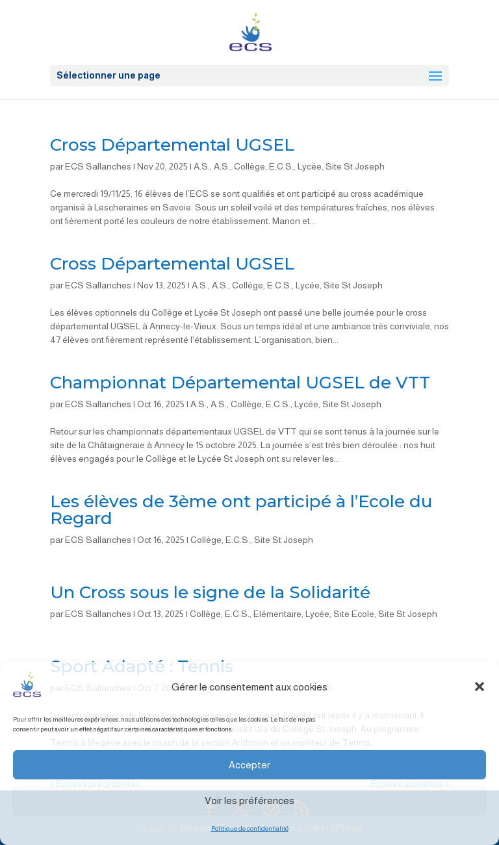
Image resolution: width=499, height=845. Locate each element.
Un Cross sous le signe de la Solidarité (210, 592)
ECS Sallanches (98, 166)
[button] (479, 686)
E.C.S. (281, 166)
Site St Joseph (355, 166)
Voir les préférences (249, 800)
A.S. (202, 166)
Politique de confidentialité (249, 828)
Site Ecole (353, 614)
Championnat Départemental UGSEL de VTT (240, 382)
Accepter (249, 764)
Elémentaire (277, 614)
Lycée (310, 166)
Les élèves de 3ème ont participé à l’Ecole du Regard (241, 510)
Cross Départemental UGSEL (172, 144)
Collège (249, 166)
